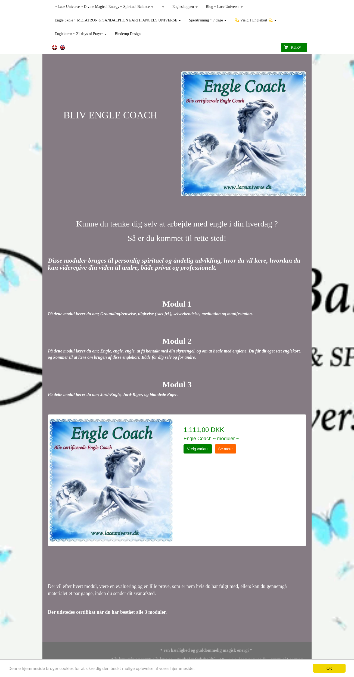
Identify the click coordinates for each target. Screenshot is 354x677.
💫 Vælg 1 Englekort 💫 (256, 20)
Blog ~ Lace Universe (224, 7)
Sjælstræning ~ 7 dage (207, 20)
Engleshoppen (185, 7)
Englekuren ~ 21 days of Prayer (81, 34)
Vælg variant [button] (198, 449)
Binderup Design (128, 34)
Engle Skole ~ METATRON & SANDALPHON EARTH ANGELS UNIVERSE (118, 20)
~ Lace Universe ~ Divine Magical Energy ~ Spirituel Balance (104, 7)
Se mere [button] (225, 449)
